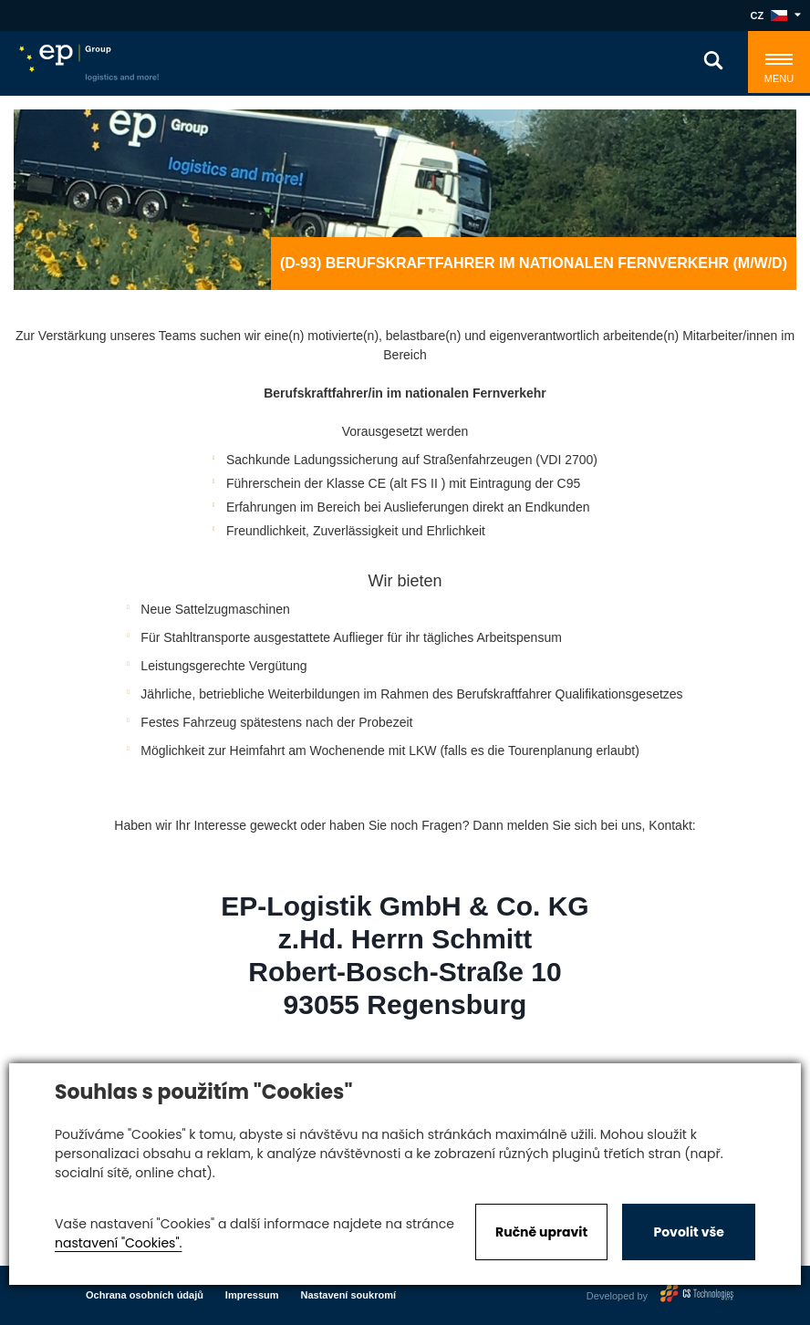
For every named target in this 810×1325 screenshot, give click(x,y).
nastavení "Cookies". (118, 1243)
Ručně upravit (541, 1232)
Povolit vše (688, 1232)
